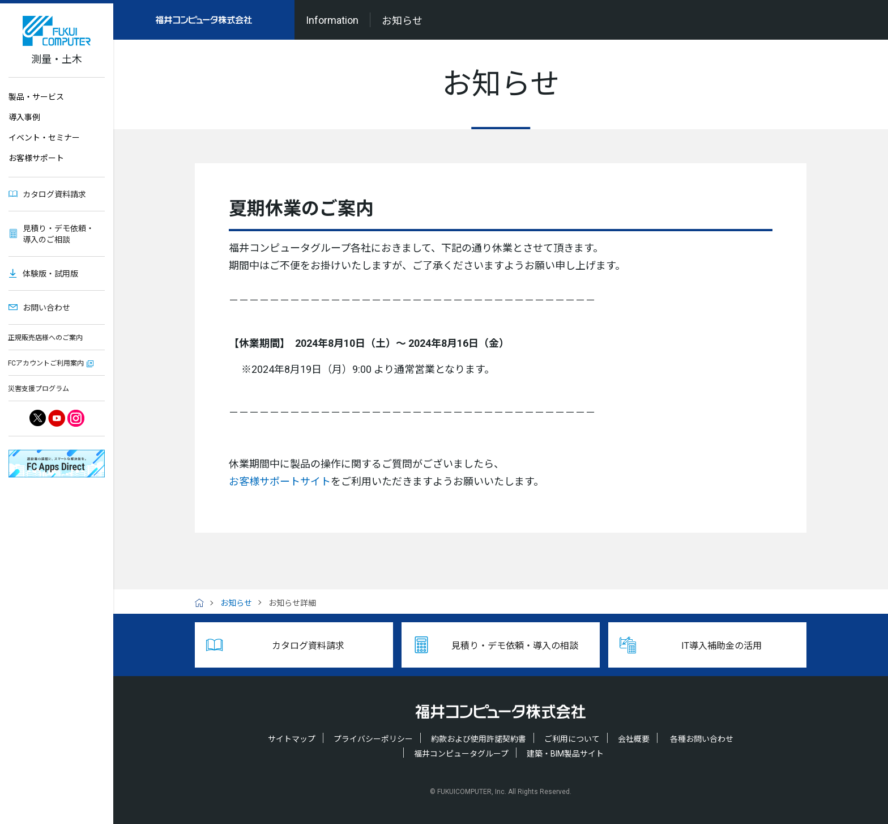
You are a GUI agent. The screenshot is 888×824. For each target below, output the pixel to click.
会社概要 (634, 739)
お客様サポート (36, 158)
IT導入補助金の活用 (721, 645)
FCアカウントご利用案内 (46, 363)
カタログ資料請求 (54, 194)
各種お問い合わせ (701, 739)
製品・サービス (36, 96)
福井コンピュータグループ (461, 753)
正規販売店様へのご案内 (45, 338)
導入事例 (24, 117)
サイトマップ (291, 739)
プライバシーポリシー (373, 739)
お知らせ (236, 603)
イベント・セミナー (44, 137)
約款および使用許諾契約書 (478, 739)
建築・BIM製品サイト (565, 753)
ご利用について (572, 739)
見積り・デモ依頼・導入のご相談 (58, 234)
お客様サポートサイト (280, 481)
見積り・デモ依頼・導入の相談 (514, 645)
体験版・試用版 (50, 273)
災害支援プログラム (38, 389)
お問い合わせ (46, 307)
